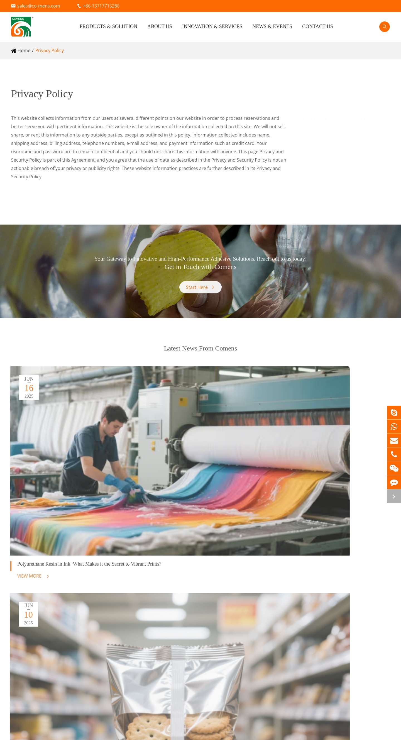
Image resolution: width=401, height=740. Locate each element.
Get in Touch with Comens (201, 264)
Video (363, 575)
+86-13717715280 (101, 6)
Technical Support (285, 594)
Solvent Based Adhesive (36, 579)
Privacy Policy (49, 50)
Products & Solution (108, 26)
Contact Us (317, 26)
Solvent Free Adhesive (34, 588)
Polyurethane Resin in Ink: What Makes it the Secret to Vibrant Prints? (64, 451)
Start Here (201, 294)
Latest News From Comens (200, 357)
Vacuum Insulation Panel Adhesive (159, 604)
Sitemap (342, 731)
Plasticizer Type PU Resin (37, 644)
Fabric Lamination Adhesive (152, 588)
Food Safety (278, 585)
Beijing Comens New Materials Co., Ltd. (79, 731)
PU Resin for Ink (322, 166)
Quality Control (282, 575)
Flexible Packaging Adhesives (335, 137)
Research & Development (293, 566)
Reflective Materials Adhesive (153, 579)
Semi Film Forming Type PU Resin (46, 652)
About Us (159, 26)
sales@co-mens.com (38, 6)
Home (24, 50)
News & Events (272, 26)
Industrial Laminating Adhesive (337, 151)
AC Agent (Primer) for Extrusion (44, 604)
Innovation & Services (212, 26)
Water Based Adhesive (34, 596)
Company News (373, 585)
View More (29, 469)
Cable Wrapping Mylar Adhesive (156, 596)
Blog (361, 594)
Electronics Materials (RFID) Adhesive (161, 613)
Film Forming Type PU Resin (40, 661)
